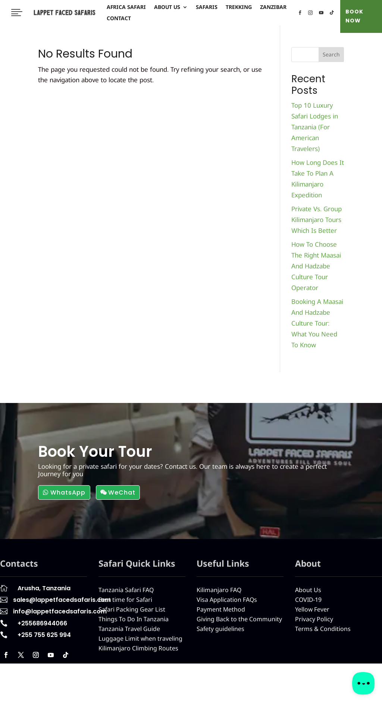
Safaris (206, 7)
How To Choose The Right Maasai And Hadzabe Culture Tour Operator (316, 266)
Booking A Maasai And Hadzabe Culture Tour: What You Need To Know (317, 323)
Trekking (239, 7)
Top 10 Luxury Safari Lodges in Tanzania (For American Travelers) (314, 127)
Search (331, 54)
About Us (167, 7)
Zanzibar (273, 7)
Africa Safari (126, 7)
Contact (119, 19)
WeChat (121, 492)
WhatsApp (67, 492)
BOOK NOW (354, 16)
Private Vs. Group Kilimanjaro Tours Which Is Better (316, 219)
